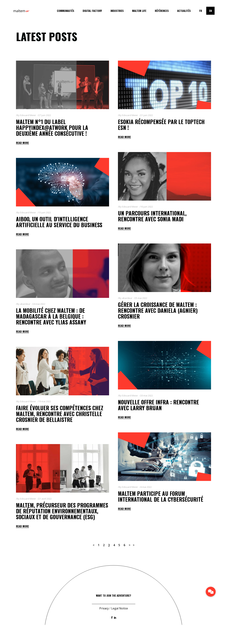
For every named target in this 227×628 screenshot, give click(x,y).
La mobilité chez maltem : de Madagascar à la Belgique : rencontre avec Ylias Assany (51, 316)
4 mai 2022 (146, 487)
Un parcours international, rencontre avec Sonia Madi (152, 216)
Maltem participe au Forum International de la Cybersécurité (160, 496)
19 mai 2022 (44, 401)
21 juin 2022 (146, 115)
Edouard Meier (28, 115)
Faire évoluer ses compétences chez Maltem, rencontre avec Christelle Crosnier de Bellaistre (59, 414)
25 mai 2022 (141, 298)
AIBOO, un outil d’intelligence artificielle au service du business (59, 222)
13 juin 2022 (44, 212)
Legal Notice (119, 611)
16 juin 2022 (146, 206)
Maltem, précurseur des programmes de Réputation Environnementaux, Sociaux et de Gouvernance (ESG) (62, 511)
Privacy (104, 611)
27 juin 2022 (44, 115)
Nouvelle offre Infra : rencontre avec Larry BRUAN (158, 405)
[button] (211, 592)
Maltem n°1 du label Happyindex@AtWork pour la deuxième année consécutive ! (52, 127)
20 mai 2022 (146, 395)
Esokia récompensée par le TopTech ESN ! (161, 124)
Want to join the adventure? (113, 599)
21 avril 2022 (45, 498)
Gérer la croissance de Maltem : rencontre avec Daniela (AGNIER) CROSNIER (158, 310)
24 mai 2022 (39, 303)
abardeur (127, 298)
